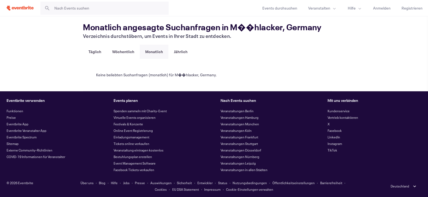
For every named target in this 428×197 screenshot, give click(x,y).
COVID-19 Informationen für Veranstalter (36, 156)
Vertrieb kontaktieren (343, 117)
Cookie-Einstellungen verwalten (249, 189)
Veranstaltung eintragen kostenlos (139, 150)
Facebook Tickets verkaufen (134, 170)
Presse (140, 183)
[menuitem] (322, 8)
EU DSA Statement (185, 189)
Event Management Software (135, 163)
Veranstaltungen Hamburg (239, 117)
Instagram (335, 143)
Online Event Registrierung (133, 130)
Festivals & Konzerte (128, 124)
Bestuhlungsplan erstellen (133, 156)
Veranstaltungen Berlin (237, 111)
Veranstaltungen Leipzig (238, 163)
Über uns (87, 183)
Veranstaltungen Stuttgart (239, 143)
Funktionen (15, 111)
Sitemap (13, 143)
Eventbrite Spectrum (22, 137)
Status (222, 183)
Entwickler (205, 183)
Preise (11, 117)
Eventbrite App (17, 124)
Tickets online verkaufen (131, 143)
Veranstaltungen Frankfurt (239, 137)
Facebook (335, 130)
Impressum (212, 189)
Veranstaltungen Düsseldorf (241, 150)
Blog (102, 183)
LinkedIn (334, 137)
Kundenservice (339, 111)
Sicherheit (184, 183)
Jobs (126, 183)
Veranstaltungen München (240, 124)
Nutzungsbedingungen (250, 183)
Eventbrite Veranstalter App (26, 130)
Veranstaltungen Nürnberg (240, 156)
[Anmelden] (382, 8)
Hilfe (114, 183)
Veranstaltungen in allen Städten (244, 170)
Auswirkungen (161, 183)
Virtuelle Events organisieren (135, 117)
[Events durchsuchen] (280, 8)
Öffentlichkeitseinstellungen (293, 183)
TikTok (332, 150)
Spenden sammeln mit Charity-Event (140, 111)
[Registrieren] (412, 8)
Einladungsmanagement (131, 137)
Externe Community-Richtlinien (29, 150)
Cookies (161, 189)
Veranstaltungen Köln (236, 130)
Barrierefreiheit (331, 183)
